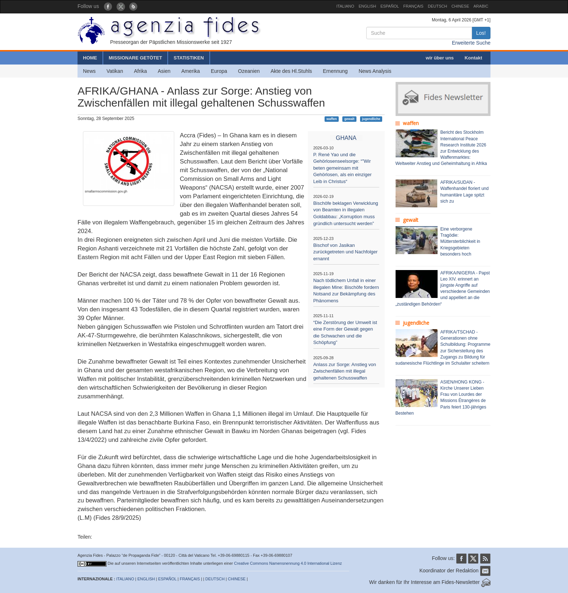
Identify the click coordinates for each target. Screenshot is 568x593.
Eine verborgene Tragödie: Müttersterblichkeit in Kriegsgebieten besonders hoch (460, 242)
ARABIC (480, 6)
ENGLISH (367, 6)
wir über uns (440, 58)
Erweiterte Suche (471, 43)
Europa (219, 71)
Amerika (190, 71)
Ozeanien (249, 71)
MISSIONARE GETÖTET (135, 58)
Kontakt (473, 58)
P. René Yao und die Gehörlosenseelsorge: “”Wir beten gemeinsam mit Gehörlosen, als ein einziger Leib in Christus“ (342, 168)
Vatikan (114, 71)
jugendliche (371, 119)
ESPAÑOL (389, 6)
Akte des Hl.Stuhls (291, 71)
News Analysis (375, 71)
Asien (164, 71)
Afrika (140, 71)
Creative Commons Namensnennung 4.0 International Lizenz (288, 563)
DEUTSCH (437, 6)
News (89, 71)
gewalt (349, 119)
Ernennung (335, 71)
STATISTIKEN (189, 58)
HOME (90, 58)
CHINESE (460, 6)
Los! (481, 33)
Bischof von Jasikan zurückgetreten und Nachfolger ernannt (345, 251)
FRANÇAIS (413, 6)
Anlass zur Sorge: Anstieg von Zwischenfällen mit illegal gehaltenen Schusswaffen (344, 371)
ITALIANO (345, 6)
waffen (331, 119)
